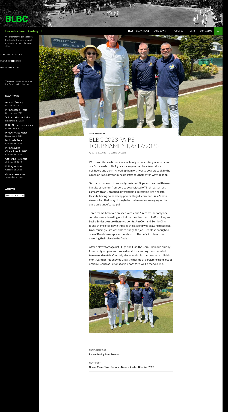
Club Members (97, 133)
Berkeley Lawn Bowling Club (25, 31)
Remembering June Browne (131, 352)
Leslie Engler (118, 152)
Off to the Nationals (14, 157)
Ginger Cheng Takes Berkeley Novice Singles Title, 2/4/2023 (131, 365)
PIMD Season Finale (14, 110)
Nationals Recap (12, 139)
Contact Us (206, 31)
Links (192, 31)
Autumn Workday (13, 172)
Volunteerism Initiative (15, 117)
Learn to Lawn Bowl (138, 31)
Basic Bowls (160, 31)
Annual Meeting (12, 102)
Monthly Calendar (15, 54)
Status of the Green (15, 61)
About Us (178, 31)
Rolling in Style (12, 165)
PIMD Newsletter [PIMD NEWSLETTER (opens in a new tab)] (14, 67)
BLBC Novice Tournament (17, 124)
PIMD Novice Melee (14, 132)
